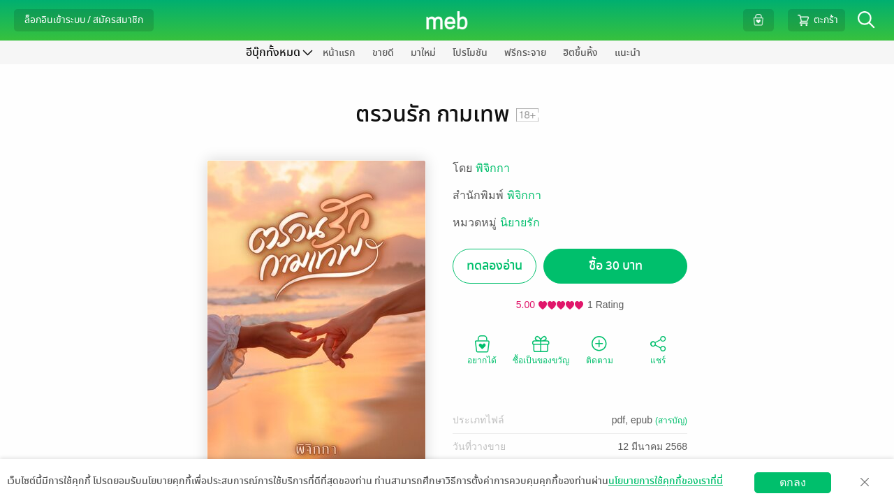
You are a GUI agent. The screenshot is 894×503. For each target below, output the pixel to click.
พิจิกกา (493, 168)
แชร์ (657, 349)
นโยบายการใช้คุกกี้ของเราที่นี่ (665, 481)
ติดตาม (599, 349)
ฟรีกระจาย (525, 52)
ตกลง (792, 482)
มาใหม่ (423, 52)
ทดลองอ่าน (494, 265)
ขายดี (383, 52)
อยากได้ (482, 349)
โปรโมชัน (470, 52)
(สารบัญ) (671, 420)
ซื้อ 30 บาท (616, 265)
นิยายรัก (520, 222)
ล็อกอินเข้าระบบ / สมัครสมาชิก (83, 20)
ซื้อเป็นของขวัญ (541, 349)
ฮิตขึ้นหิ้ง (580, 52)
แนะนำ (627, 52)
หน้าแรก (339, 52)
